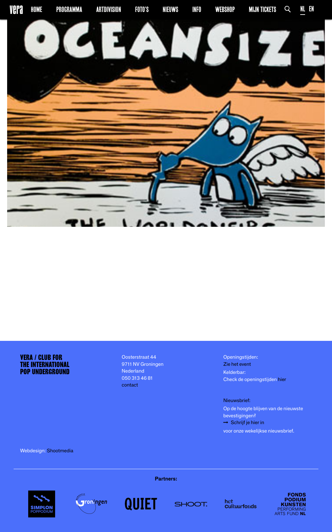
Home (36, 9)
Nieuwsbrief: (237, 400)
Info (196, 9)
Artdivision (108, 9)
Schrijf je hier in (247, 422)
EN (311, 9)
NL (302, 9)
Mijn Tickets (262, 9)
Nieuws (170, 9)
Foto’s (142, 9)
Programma (69, 9)
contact (130, 385)
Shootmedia (60, 450)
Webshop (225, 9)
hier (282, 379)
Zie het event (237, 364)
